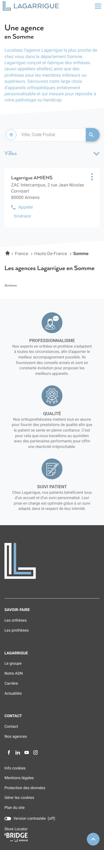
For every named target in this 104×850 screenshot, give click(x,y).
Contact (11, 727)
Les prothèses (16, 630)
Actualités (13, 694)
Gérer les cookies (19, 798)
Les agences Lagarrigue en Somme (49, 268)
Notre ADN (13, 673)
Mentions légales (19, 778)
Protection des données (24, 788)
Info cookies (15, 768)
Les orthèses (15, 620)
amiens (10, 285)
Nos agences (15, 737)
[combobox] (45, 134)
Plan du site (14, 808)
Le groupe (13, 663)
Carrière (11, 684)
